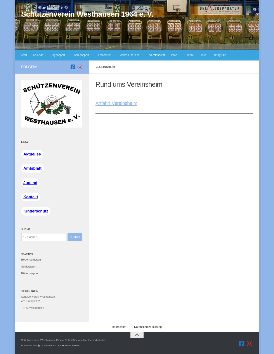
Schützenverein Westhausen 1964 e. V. (87, 14)
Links (203, 55)
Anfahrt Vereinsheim (116, 103)
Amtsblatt (32, 168)
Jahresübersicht (130, 55)
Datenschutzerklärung (148, 326)
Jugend (30, 183)
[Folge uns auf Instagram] (79, 66)
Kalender (38, 55)
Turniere (188, 55)
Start (24, 55)
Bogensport (57, 55)
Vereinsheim (157, 55)
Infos (174, 55)
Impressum (119, 326)
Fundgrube (219, 55)
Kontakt (30, 197)
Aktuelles (32, 154)
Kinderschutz (35, 211)
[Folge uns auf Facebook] (72, 66)
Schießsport (81, 55)
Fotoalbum (104, 55)
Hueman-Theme (70, 345)
